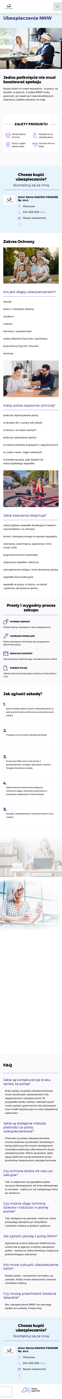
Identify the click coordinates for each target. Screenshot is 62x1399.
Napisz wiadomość (34, 218)
